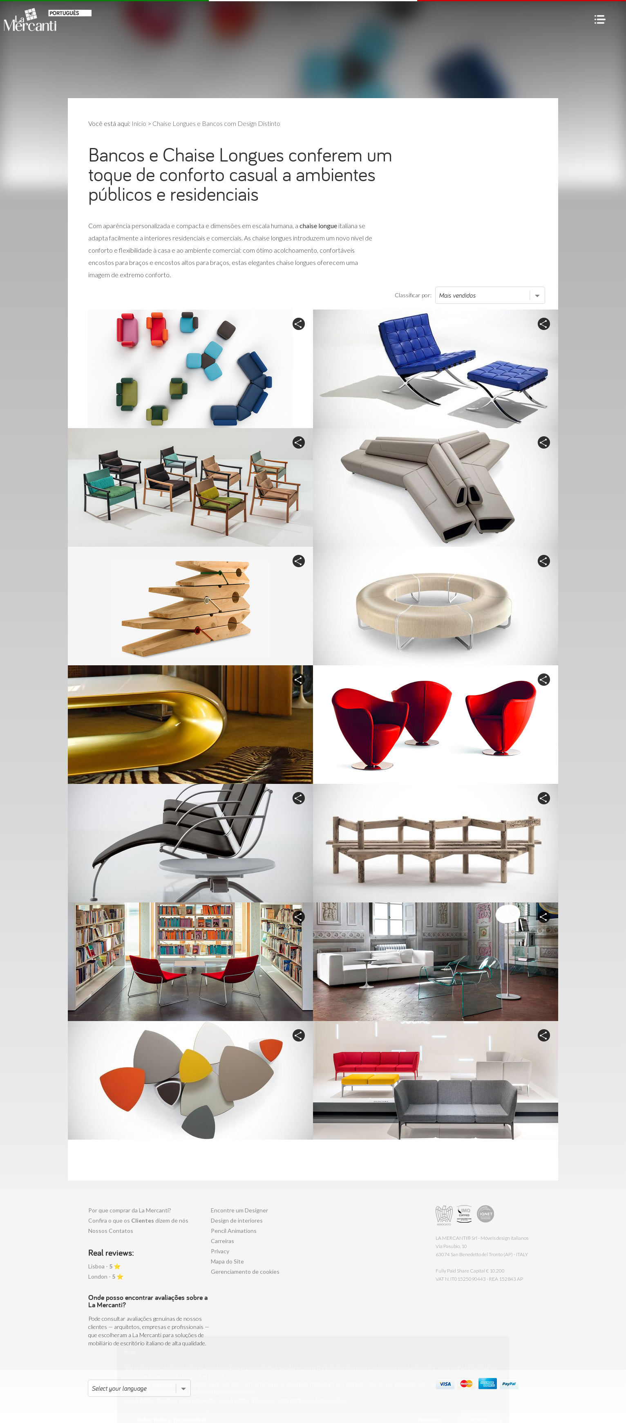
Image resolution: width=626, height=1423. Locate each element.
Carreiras (222, 1240)
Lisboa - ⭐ (104, 1266)
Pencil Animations (234, 1230)
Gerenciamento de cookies (245, 1271)
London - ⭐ (105, 1276)
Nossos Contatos (110, 1230)
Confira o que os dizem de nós (138, 1220)
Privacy (220, 1251)
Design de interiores (237, 1220)
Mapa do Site (227, 1261)
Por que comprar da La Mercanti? (129, 1210)
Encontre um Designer (239, 1210)
